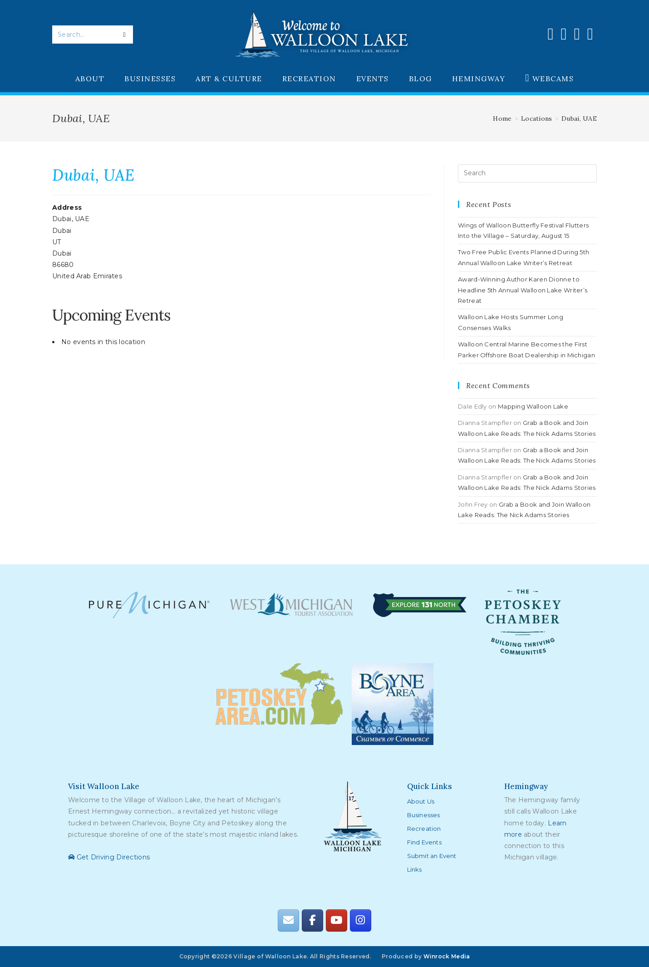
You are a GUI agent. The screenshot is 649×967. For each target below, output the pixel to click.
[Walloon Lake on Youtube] (336, 920)
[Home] (502, 118)
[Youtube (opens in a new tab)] (577, 33)
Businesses (423, 815)
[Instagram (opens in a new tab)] (563, 33)
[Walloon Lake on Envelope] (288, 920)
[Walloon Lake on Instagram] (360, 920)
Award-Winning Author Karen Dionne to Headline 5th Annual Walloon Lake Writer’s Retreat (522, 290)
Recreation (424, 828)
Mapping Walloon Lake (533, 406)
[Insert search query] (527, 173)
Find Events (424, 842)
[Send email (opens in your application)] (590, 33)
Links (414, 869)
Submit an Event (432, 855)
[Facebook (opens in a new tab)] (550, 33)
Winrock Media (446, 956)
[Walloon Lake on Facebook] (312, 920)
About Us (421, 801)
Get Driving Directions (109, 857)
